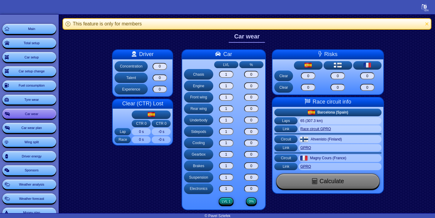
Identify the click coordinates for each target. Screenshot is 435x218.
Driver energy (40, 182)
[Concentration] (168, 66)
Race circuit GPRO (324, 129)
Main (40, 30)
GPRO (314, 148)
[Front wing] (234, 97)
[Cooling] (234, 143)
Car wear (40, 132)
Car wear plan (40, 149)
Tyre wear (40, 115)
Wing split (40, 166)
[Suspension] (234, 177)
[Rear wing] (234, 108)
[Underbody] (234, 120)
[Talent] (168, 77)
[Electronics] (234, 188)
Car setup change (40, 81)
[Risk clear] (316, 75)
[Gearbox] (234, 154)
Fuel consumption (40, 98)
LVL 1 (234, 201)
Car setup (40, 64)
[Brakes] (234, 165)
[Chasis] (234, 74)
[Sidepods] (234, 131)
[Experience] (168, 89)
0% (259, 201)
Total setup (41, 47)
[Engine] (234, 85)
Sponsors (41, 199)
